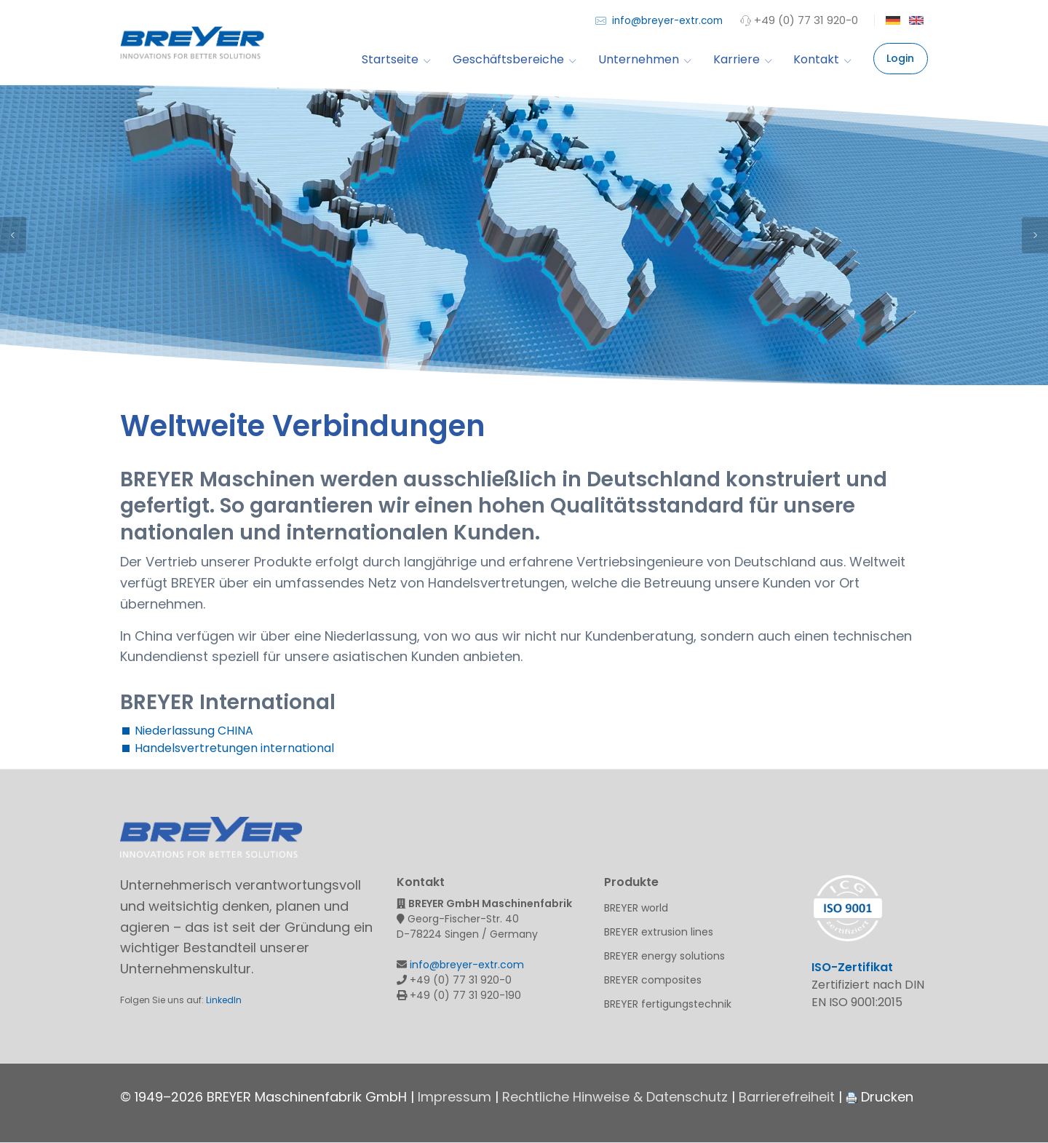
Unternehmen (644, 59)
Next (1035, 235)
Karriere (742, 59)
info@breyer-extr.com (659, 20)
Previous (13, 235)
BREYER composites (653, 980)
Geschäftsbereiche (514, 59)
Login (900, 58)
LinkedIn (224, 1000)
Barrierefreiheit (787, 1097)
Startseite (396, 59)
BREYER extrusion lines (658, 932)
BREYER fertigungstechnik (667, 1004)
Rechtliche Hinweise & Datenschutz (615, 1097)
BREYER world (636, 908)
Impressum (454, 1097)
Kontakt (822, 59)
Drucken (879, 1097)
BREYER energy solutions (664, 956)
